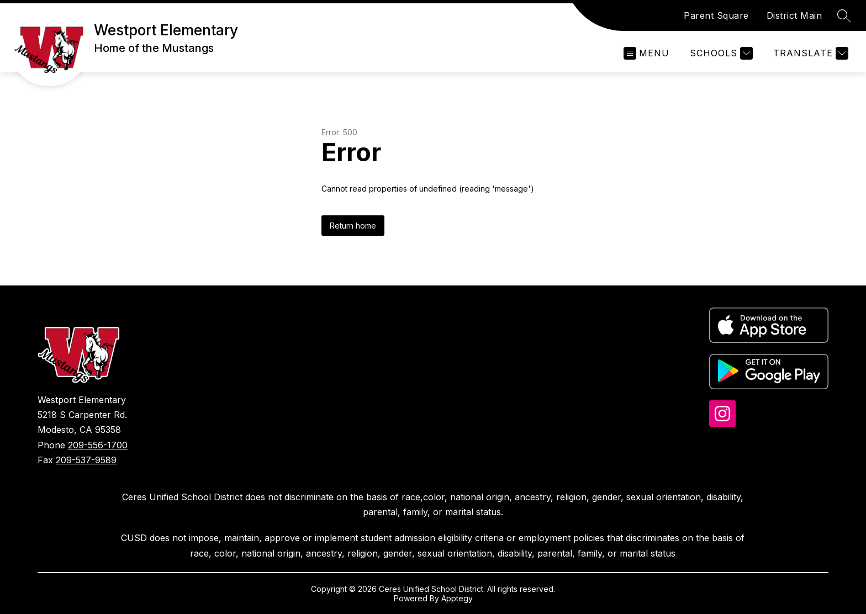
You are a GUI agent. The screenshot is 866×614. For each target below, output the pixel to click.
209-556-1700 (98, 445)
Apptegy (457, 598)
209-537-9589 (86, 459)
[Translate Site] (809, 53)
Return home (353, 225)
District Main (794, 15)
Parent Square (716, 15)
